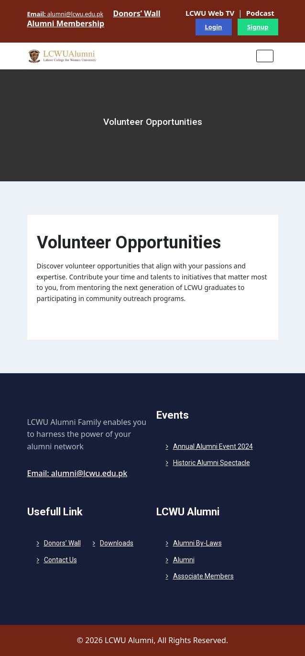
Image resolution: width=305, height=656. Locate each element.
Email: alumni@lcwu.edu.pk (77, 473)
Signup (257, 26)
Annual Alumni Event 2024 (213, 446)
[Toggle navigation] (264, 56)
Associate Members (203, 576)
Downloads (116, 543)
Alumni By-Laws (197, 543)
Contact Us (60, 560)
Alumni (184, 560)
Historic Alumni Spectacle (211, 463)
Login (213, 26)
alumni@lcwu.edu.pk (65, 14)
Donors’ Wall (62, 543)
